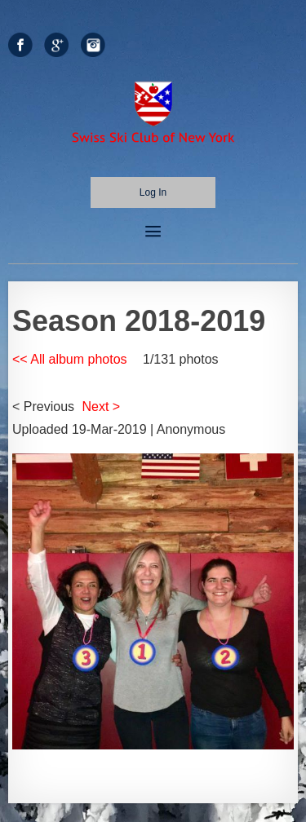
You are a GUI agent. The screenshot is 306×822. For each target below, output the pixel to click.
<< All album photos (69, 359)
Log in (153, 192)
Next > (101, 406)
